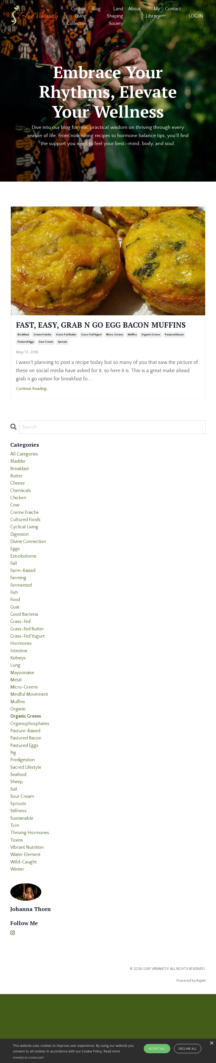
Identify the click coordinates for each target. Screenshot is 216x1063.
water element (26, 921)
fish (14, 625)
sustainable (23, 880)
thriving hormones (31, 896)
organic (18, 757)
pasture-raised (26, 781)
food (15, 633)
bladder (19, 477)
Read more (112, 1051)
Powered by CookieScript (28, 1057)
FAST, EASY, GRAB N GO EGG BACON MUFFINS (98, 332)
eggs (15, 575)
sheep (17, 839)
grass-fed (21, 658)
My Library (153, 12)
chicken (19, 518)
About (134, 8)
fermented (22, 617)
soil (14, 847)
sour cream (46, 355)
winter (18, 938)
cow (15, 526)
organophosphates (31, 773)
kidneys (19, 699)
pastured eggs (26, 355)
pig (13, 806)
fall (14, 592)
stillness (19, 872)
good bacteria (25, 650)
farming (19, 608)
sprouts (62, 355)
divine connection (30, 567)
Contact (173, 8)
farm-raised (24, 600)
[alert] (108, 1051)
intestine (19, 691)
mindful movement (31, 740)
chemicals (21, 510)
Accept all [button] (157, 1048)
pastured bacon (174, 348)
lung (15, 707)
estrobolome (24, 584)
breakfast (23, 348)
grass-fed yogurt (91, 348)
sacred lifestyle (27, 822)
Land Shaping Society (115, 16)
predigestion (23, 814)
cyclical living (25, 551)
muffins (132, 348)
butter (16, 493)
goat (15, 641)
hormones (22, 682)
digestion (20, 559)
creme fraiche (42, 348)
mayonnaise (23, 715)
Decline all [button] (188, 1048)
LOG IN (196, 16)
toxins (17, 905)
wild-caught (24, 929)
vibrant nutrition (28, 913)
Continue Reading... (32, 402)
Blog (95, 8)
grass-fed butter (66, 348)
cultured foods (27, 543)
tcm (15, 888)
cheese (18, 501)
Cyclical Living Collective (76, 16)
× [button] (211, 1043)
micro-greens (114, 348)
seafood (19, 831)
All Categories (25, 468)
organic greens (150, 348)
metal (16, 724)
